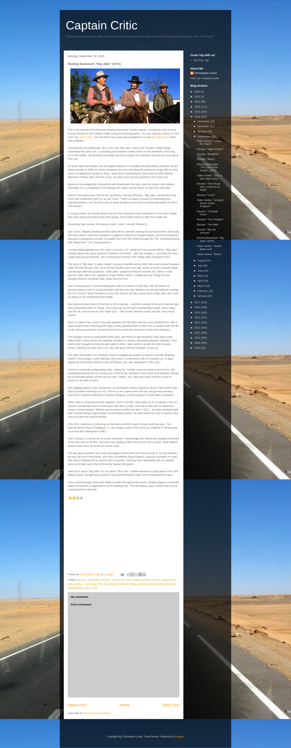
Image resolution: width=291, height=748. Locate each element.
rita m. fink (91, 587)
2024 (197, 91)
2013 (197, 322)
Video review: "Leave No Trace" (209, 142)
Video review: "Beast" (209, 254)
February (203, 290)
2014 (197, 317)
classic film (118, 579)
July (200, 265)
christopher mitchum (99, 579)
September (204, 136)
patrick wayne (146, 583)
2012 (197, 327)
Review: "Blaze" (206, 159)
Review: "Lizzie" (206, 195)
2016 (197, 307)
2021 (197, 101)
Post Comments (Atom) (97, 713)
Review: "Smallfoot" (208, 154)
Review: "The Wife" (208, 224)
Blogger (179, 736)
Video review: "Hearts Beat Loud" (209, 247)
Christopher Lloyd (205, 73)
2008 (197, 347)
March (201, 285)
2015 (197, 312)
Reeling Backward (165, 583)
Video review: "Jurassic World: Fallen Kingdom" (210, 203)
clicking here (86, 137)
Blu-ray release (160, 137)
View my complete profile (204, 78)
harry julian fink (93, 583)
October (202, 131)
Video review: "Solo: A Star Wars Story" (209, 177)
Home (124, 705)
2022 (197, 96)
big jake (81, 579)
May (200, 275)
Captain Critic (102, 25)
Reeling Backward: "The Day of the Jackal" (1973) (207, 167)
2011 (197, 332)
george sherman (151, 579)
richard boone (76, 587)
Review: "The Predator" (210, 219)
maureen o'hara (127, 583)
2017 (197, 302)
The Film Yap (201, 60)
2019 (197, 111)
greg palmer (169, 579)
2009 (197, 342)
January (202, 295)
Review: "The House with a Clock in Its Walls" (208, 186)
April (201, 280)
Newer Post (77, 705)
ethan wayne (133, 579)
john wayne (110, 583)
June (201, 270)
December (204, 121)
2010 (197, 337)
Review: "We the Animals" (206, 231)
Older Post (170, 705)
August (202, 260)
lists (108, 427)
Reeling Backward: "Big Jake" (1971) (210, 239)
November (204, 126)
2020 (197, 106)
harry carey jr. (76, 583)
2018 (197, 116)
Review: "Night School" (210, 149)
